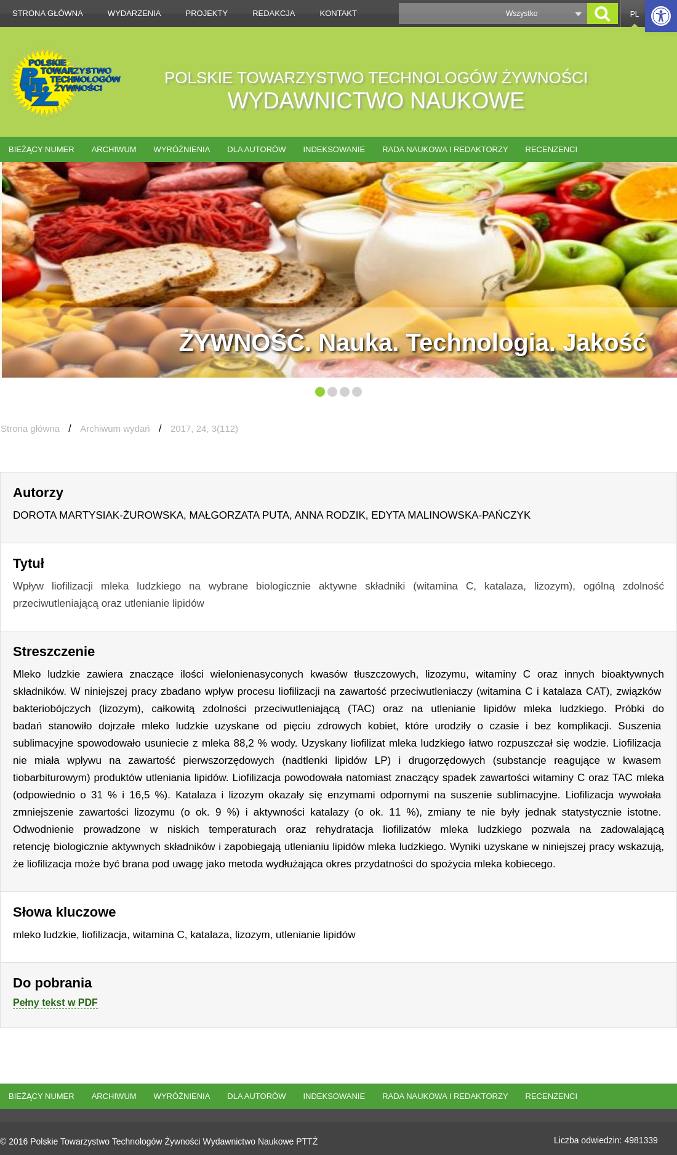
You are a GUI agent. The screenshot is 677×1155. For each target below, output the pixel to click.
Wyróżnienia (182, 149)
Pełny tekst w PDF (55, 1002)
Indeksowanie (334, 149)
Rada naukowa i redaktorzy (445, 149)
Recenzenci (552, 149)
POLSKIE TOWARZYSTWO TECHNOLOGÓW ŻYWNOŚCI (376, 90)
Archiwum (114, 149)
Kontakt (338, 13)
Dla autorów (256, 149)
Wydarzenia (134, 13)
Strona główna (47, 13)
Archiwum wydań (115, 428)
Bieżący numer (41, 149)
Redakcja (273, 13)
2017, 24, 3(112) (204, 428)
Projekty (207, 13)
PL (634, 14)
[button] (661, 16)
